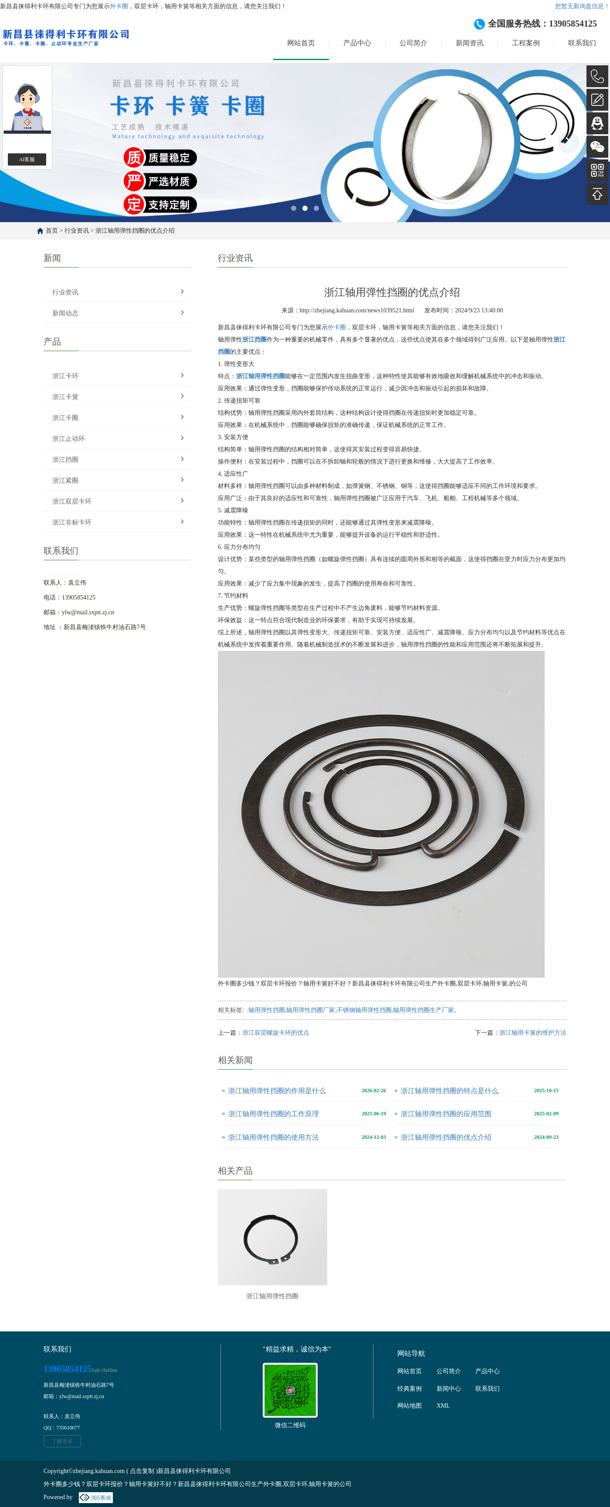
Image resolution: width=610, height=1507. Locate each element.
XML (443, 1405)
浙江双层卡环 (72, 501)
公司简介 (413, 43)
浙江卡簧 (65, 396)
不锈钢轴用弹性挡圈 (364, 1010)
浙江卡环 (65, 376)
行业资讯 (76, 230)
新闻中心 (449, 1388)
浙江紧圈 (65, 480)
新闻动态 (65, 313)
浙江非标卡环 (72, 522)
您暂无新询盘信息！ (582, 6)
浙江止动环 (68, 438)
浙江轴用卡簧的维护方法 (532, 1033)
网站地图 (409, 1405)
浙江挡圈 (65, 459)
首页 (52, 230)
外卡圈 (119, 6)
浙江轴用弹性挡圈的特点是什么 (449, 1090)
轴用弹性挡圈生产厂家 (423, 1010)
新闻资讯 (470, 43)
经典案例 (409, 1388)
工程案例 (526, 43)
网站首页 (301, 43)
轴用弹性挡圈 (266, 1010)
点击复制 (142, 1471)
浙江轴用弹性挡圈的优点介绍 (135, 230)
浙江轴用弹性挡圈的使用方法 (273, 1137)
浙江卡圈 (65, 417)
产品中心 (357, 43)
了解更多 (62, 1441)
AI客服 (27, 159)
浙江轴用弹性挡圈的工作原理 (273, 1114)
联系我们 (582, 43)
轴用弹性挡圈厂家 (310, 1010)
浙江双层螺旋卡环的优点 (275, 1033)
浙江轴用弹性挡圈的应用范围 (446, 1114)
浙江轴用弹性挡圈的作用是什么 (277, 1090)
